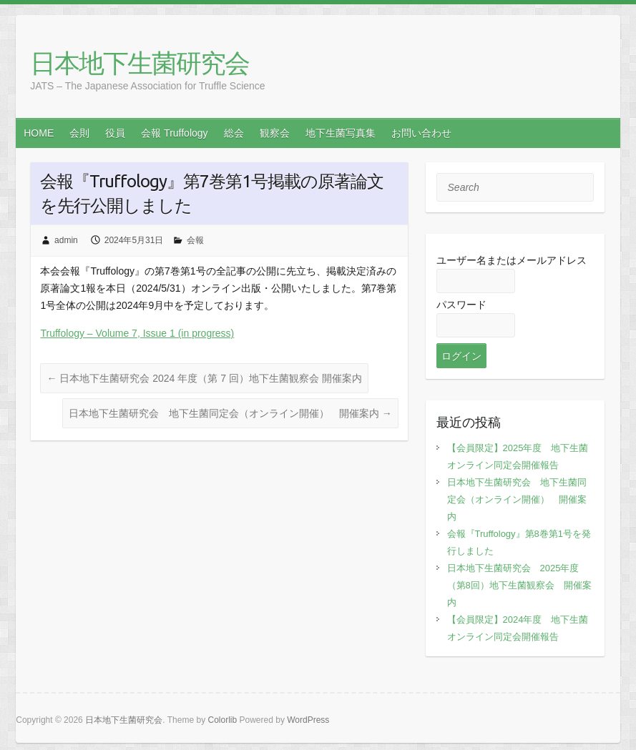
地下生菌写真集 (340, 133)
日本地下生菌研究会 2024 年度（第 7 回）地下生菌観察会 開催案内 (204, 378)
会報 (195, 240)
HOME (39, 133)
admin (66, 240)
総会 (234, 133)
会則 (79, 133)
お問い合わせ (421, 133)
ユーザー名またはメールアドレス (511, 260)
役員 (115, 133)
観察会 (275, 133)
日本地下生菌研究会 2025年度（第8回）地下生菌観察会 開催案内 (519, 585)
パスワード (461, 304)
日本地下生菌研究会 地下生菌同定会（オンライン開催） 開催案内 (230, 413)
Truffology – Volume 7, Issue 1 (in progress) (137, 333)
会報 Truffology (174, 133)
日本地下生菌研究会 (139, 63)
